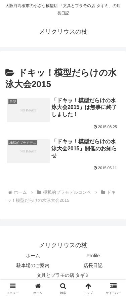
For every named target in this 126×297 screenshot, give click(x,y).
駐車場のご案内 (32, 265)
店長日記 (93, 265)
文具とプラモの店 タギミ (63, 275)
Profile (93, 255)
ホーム (33, 255)
